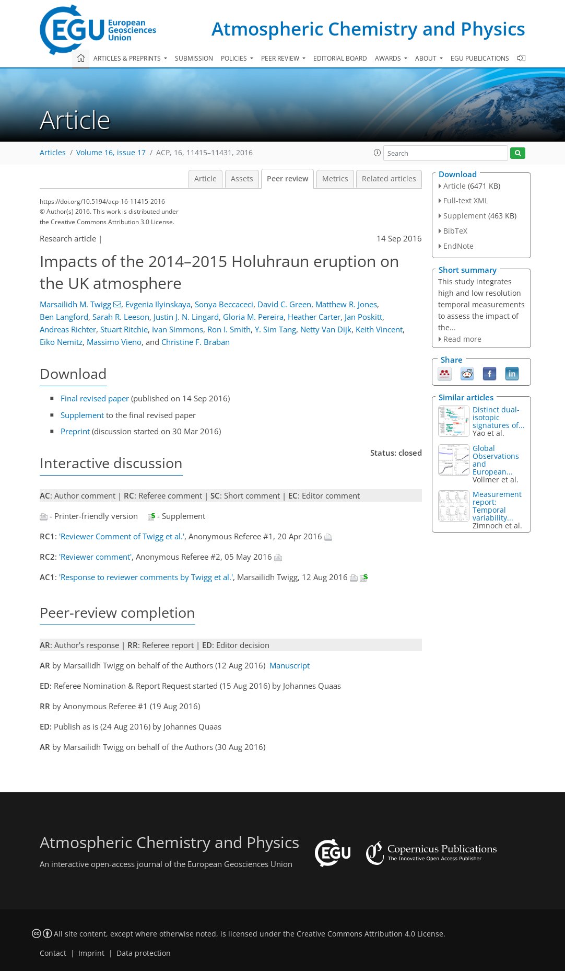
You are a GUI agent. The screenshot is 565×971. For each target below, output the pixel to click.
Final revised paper (95, 398)
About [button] (426, 58)
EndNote (458, 246)
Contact (53, 953)
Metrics (335, 178)
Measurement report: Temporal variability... (497, 506)
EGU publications (480, 58)
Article (205, 178)
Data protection (143, 953)
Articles (53, 152)
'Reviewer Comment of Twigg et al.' (121, 536)
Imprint (91, 953)
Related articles (389, 178)
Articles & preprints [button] (127, 58)
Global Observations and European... (496, 460)
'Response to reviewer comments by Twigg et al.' (146, 577)
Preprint (75, 431)
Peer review (287, 178)
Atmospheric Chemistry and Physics (368, 28)
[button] (377, 152)
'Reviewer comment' (95, 556)
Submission (194, 58)
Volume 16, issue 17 (111, 152)
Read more (462, 339)
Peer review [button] (281, 58)
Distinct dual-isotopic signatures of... (499, 417)
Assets (242, 178)
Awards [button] (389, 58)
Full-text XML (465, 200)
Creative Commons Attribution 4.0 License (370, 934)
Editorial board (340, 58)
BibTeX (455, 231)
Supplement (82, 415)
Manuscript (289, 665)
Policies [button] (235, 58)
